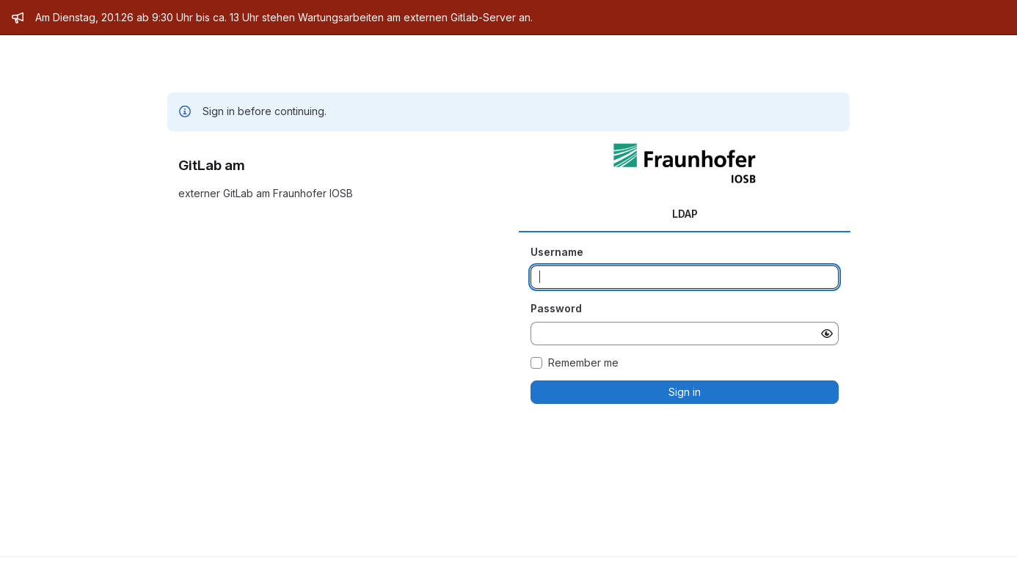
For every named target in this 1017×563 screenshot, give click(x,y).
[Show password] (827, 333)
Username (557, 252)
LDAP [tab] (685, 213)
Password (556, 308)
